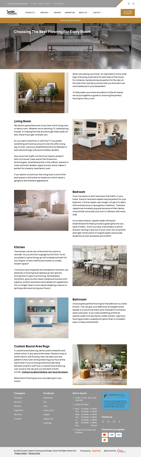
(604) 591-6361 (58, 3)
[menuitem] (31, 12)
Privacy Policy (21, 453)
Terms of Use (34, 453)
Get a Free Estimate (127, 12)
